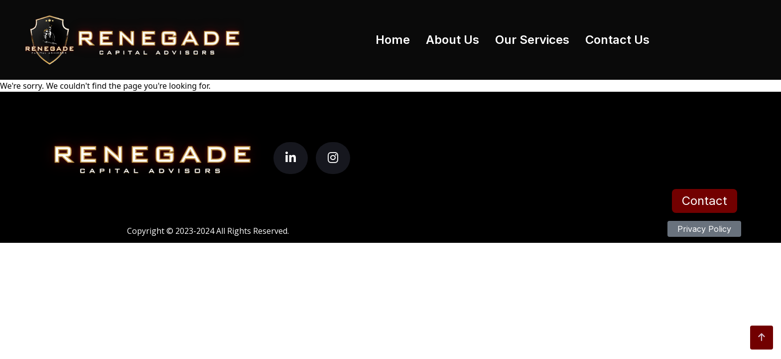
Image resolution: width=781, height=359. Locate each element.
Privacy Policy (704, 229)
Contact (704, 200)
